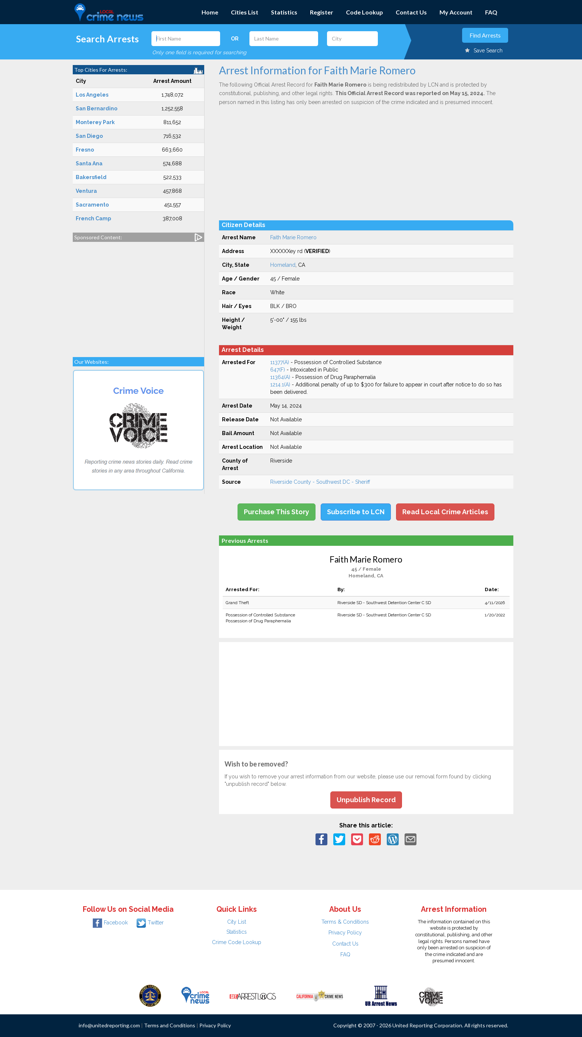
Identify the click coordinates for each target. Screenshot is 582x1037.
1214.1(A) (280, 385)
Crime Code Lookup (236, 942)
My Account (456, 12)
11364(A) (280, 377)
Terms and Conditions (169, 1025)
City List (236, 922)
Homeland (282, 265)
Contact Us (411, 12)
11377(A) (279, 362)
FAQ (491, 12)
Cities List (244, 12)
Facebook (110, 923)
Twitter (150, 923)
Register (321, 12)
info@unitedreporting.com (109, 1025)
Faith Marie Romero (293, 237)
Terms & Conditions (345, 922)
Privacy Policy (345, 933)
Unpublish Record (366, 800)
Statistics (284, 12)
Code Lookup (364, 12)
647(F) (277, 370)
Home (210, 12)
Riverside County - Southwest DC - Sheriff (320, 482)
